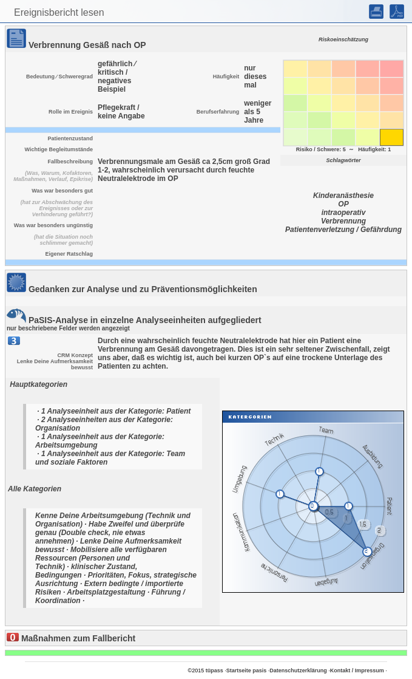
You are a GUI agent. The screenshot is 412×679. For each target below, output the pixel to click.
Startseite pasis (246, 670)
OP (343, 204)
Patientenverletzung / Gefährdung (343, 229)
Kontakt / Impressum (357, 670)
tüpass (214, 670)
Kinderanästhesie (343, 195)
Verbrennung (343, 221)
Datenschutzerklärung (298, 670)
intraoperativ (344, 212)
